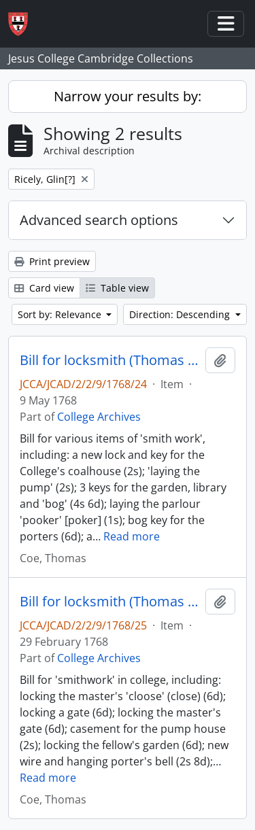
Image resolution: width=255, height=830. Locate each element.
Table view (117, 287)
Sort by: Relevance (61, 314)
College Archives (99, 416)
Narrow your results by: (127, 96)
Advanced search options (99, 220)
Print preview (52, 261)
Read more (131, 536)
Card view (44, 287)
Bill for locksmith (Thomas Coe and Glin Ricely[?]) (110, 360)
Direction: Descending (181, 314)
